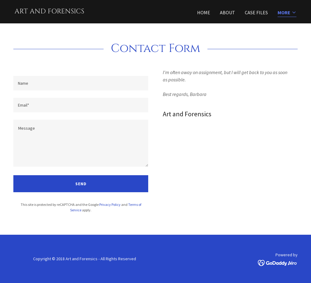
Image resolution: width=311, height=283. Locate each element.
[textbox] (80, 83)
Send (81, 183)
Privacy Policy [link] (110, 204)
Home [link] (203, 12)
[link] (49, 12)
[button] (287, 13)
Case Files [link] (256, 12)
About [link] (227, 12)
